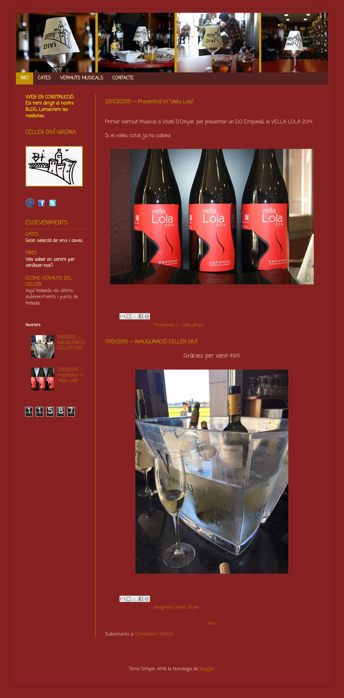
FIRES (31, 253)
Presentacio (164, 325)
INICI (24, 78)
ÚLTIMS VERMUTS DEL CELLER (48, 281)
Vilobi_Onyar (192, 325)
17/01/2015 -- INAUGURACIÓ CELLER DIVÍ (151, 342)
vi (177, 325)
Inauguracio (164, 607)
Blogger (206, 669)
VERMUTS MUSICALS (81, 78)
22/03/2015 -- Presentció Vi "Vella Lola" (149, 102)
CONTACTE (122, 78)
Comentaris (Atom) (154, 634)
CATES (44, 78)
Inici (212, 623)
